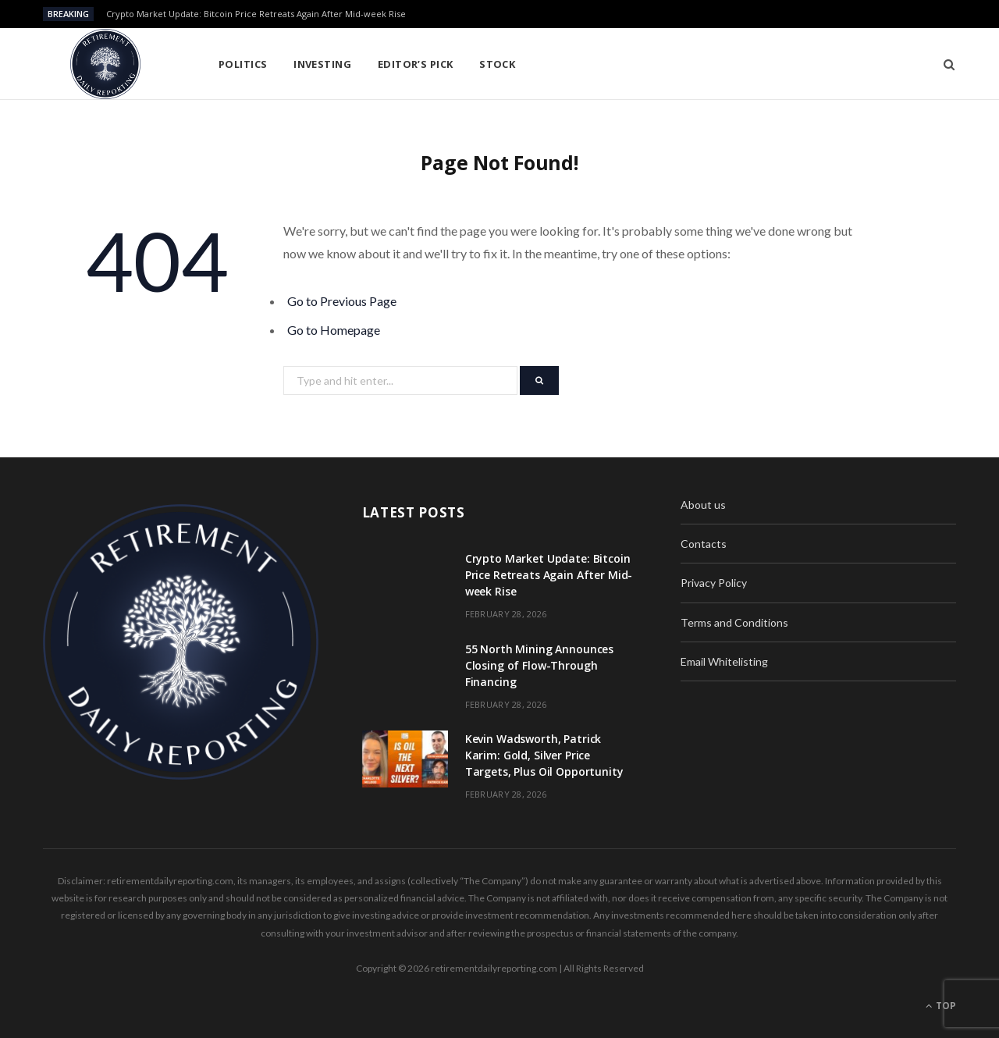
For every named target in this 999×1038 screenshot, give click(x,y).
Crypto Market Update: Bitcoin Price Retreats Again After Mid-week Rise (256, 14)
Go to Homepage (333, 329)
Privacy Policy (714, 582)
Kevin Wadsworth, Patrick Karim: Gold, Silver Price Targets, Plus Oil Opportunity (544, 755)
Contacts (704, 543)
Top (941, 1005)
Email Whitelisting (724, 661)
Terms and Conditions (734, 622)
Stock (497, 64)
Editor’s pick (415, 64)
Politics (243, 64)
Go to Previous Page (341, 300)
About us (703, 504)
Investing (322, 64)
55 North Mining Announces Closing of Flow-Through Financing (539, 665)
